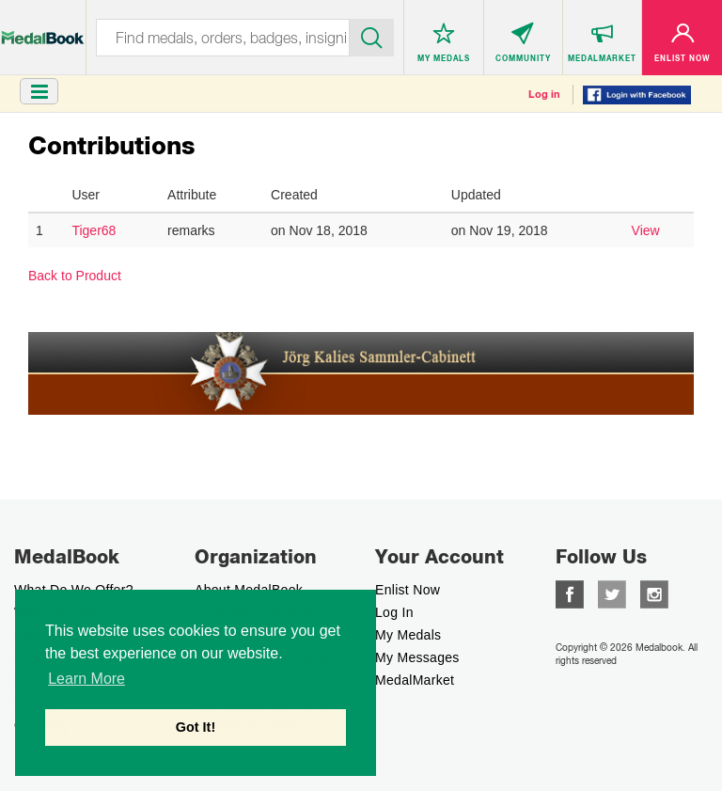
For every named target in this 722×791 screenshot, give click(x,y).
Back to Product (74, 275)
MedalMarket (414, 680)
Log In (394, 612)
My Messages (417, 657)
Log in (544, 94)
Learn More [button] (86, 679)
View (646, 230)
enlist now (407, 589)
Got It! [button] (195, 727)
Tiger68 (93, 230)
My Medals (408, 634)
